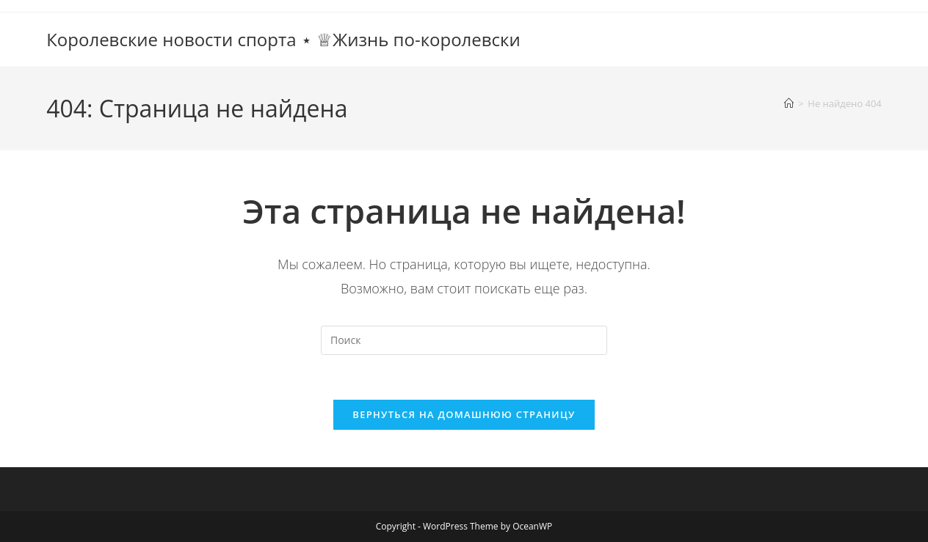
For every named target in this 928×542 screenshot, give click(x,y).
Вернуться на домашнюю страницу (463, 414)
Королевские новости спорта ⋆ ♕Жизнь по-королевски (283, 39)
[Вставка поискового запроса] (464, 340)
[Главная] (789, 103)
